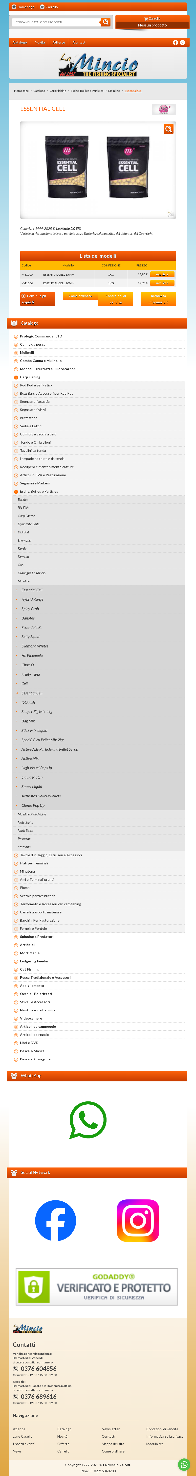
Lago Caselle (22, 1436)
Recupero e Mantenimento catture (47, 467)
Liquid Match (32, 777)
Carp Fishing (58, 91)
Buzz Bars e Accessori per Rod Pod (46, 393)
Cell (25, 683)
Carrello (63, 1451)
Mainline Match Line (32, 814)
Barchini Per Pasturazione (40, 920)
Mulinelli (27, 352)
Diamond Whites (35, 645)
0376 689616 (39, 1396)
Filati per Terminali (34, 863)
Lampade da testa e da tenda (42, 458)
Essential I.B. (32, 627)
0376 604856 (39, 1368)
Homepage (21, 91)
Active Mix (30, 758)
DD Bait (23, 532)
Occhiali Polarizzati (36, 994)
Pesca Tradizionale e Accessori (45, 977)
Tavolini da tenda (33, 450)
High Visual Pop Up (37, 767)
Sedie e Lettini (31, 426)
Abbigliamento (32, 985)
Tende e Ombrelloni (35, 442)
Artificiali (27, 945)
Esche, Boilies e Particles (87, 91)
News (17, 1451)
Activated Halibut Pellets (41, 795)
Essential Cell (32, 589)
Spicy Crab (30, 608)
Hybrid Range (32, 599)
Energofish (25, 540)
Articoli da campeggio (38, 1026)
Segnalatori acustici (35, 401)
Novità (62, 1436)
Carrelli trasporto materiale (41, 912)
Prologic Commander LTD (41, 336)
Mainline (114, 91)
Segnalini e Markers (35, 483)
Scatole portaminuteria (37, 896)
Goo (20, 565)
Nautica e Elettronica (37, 1010)
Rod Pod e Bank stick (36, 385)
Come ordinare (80, 296)
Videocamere (31, 1018)
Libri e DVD (29, 1043)
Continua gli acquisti (34, 299)
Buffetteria (28, 418)
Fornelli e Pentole (33, 928)
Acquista (162, 274)
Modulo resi (155, 1444)
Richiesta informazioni (158, 299)
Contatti (108, 1436)
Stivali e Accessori (35, 1002)
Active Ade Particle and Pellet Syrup (50, 749)
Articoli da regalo (34, 1034)
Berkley (23, 499)
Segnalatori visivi (33, 409)
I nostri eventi (24, 1444)
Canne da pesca (32, 344)
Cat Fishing (29, 969)
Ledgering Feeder (34, 961)
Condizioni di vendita (116, 299)
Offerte (63, 1444)
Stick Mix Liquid (34, 730)
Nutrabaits (25, 822)
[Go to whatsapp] (184, 1464)
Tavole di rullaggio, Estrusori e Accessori (51, 855)
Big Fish (23, 507)
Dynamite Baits (28, 524)
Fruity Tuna (31, 674)
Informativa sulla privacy (164, 1436)
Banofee (28, 618)
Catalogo (39, 91)
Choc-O (28, 664)
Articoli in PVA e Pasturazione (43, 475)
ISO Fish (28, 702)
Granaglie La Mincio (31, 573)
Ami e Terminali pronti (37, 879)
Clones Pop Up (33, 805)
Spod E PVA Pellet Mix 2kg (43, 739)
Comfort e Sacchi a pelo (38, 434)
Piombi (25, 887)
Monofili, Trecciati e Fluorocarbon (48, 369)
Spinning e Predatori (37, 936)
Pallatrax (24, 838)
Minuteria (27, 871)
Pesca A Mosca (32, 1051)
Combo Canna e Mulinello (41, 360)
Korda (22, 548)
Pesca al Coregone (35, 1059)
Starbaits (24, 847)
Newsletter (111, 1429)
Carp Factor (26, 516)
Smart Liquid (32, 786)
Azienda (19, 1429)
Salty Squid (30, 636)
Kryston (23, 556)
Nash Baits (25, 830)
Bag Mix (28, 720)
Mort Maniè (30, 953)
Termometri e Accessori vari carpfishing (50, 904)
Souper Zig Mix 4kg (37, 711)
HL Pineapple (32, 655)
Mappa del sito (113, 1444)
